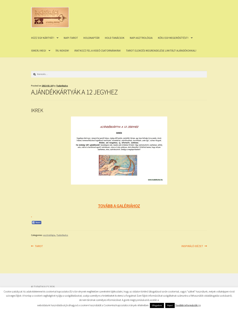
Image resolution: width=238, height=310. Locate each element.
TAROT (39, 246)
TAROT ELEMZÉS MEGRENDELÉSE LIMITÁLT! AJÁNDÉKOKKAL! (161, 50)
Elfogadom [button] (157, 305)
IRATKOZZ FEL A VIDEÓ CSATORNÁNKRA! (97, 50)
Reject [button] (170, 305)
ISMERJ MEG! (38, 50)
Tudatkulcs (62, 85)
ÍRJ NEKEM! (62, 50)
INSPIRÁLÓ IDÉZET (192, 246)
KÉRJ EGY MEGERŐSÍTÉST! (173, 37)
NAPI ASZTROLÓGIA (141, 37)
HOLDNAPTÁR (91, 37)
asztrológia (49, 235)
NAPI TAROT (71, 37)
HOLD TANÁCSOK (114, 37)
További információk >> (188, 305)
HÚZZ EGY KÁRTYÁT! (42, 37)
